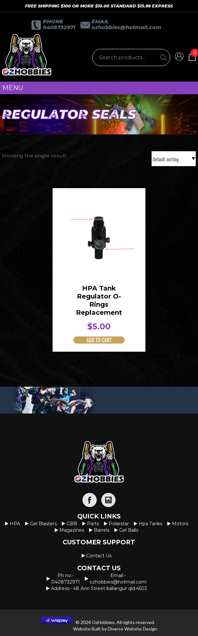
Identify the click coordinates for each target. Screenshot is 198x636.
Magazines (71, 530)
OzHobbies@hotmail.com (126, 27)
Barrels (101, 530)
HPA (15, 524)
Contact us (99, 556)
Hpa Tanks (150, 524)
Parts (93, 524)
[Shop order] (173, 158)
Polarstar (119, 524)
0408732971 (59, 27)
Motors (180, 524)
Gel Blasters (43, 524)
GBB (72, 524)
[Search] (163, 57)
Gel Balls (128, 530)
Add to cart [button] (99, 340)
